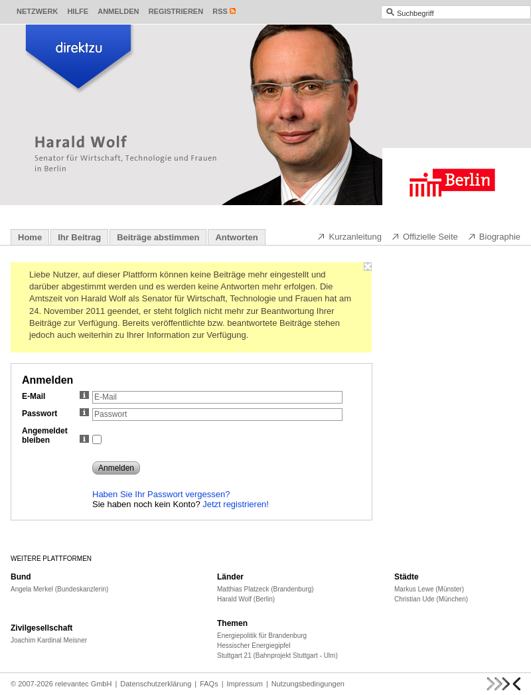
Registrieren (176, 11)
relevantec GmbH (83, 684)
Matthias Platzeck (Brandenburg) (265, 589)
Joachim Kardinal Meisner (49, 640)
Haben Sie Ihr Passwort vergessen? (161, 494)
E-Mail (55, 396)
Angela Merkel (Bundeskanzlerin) (59, 589)
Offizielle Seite (424, 236)
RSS (220, 11)
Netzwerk (37, 11)
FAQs (209, 684)
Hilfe (77, 11)
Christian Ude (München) (431, 599)
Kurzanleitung (349, 236)
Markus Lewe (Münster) (429, 589)
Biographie (493, 236)
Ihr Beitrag (79, 237)
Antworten (236, 237)
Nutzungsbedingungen (307, 684)
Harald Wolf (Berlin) (246, 599)
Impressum (245, 684)
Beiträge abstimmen (158, 237)
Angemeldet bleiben (55, 435)
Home (30, 237)
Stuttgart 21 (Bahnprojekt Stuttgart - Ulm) (277, 655)
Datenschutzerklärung (155, 684)
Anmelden (118, 11)
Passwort (55, 413)
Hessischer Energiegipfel (254, 645)
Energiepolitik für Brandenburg (262, 635)
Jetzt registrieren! (235, 504)
